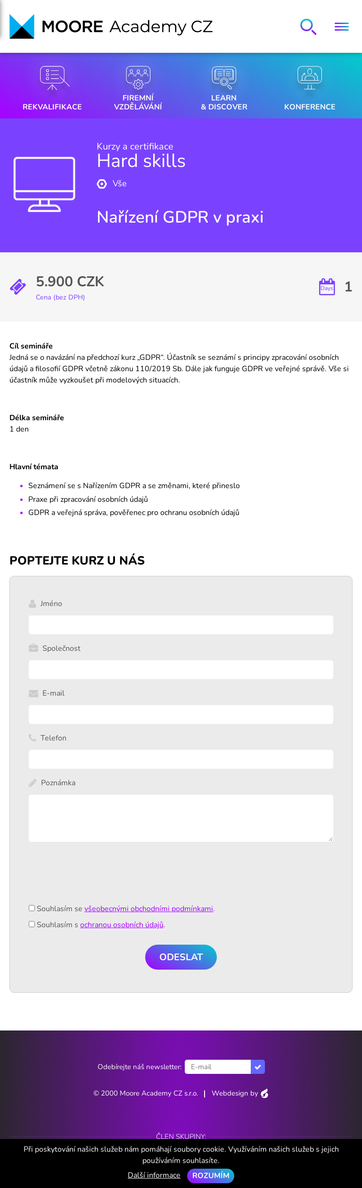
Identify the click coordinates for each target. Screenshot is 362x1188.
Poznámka (58, 783)
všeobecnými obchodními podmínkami (148, 909)
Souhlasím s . (101, 925)
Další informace (154, 1175)
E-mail (53, 693)
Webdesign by (240, 1093)
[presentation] (100, 878)
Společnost (61, 648)
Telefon (53, 738)
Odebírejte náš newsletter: (139, 1067)
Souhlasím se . (126, 909)
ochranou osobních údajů (122, 925)
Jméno (51, 603)
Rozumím (211, 1176)
